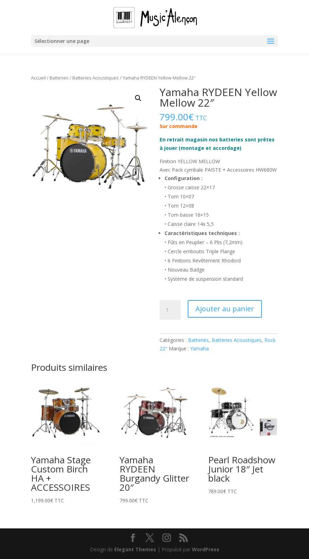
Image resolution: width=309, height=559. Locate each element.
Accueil (38, 78)
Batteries (59, 78)
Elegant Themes (135, 549)
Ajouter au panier (224, 308)
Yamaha (199, 348)
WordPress (205, 549)
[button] (138, 98)
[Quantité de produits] (170, 310)
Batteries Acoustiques (95, 78)
